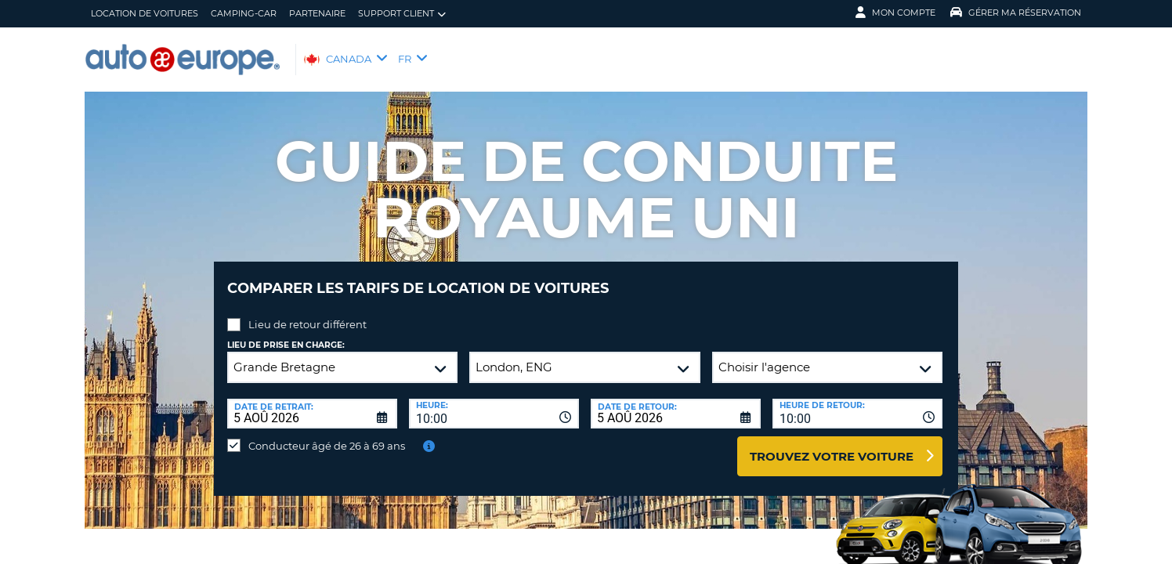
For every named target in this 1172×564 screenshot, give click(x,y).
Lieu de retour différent (307, 312)
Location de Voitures (144, 13)
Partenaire (317, 13)
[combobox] (494, 402)
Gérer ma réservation (1015, 12)
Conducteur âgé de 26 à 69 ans (326, 434)
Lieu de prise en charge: (286, 333)
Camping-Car (244, 13)
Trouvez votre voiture (831, 444)
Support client (402, 14)
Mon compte (895, 12)
